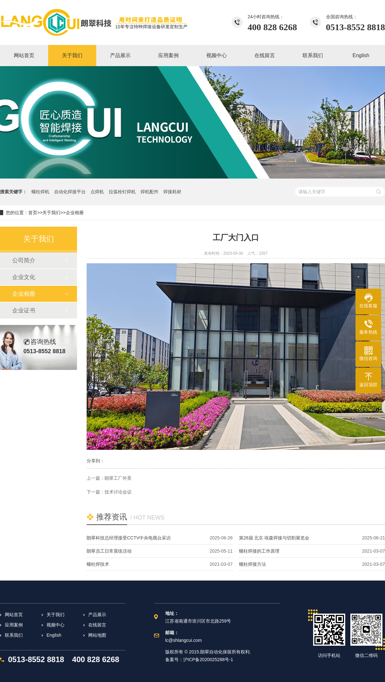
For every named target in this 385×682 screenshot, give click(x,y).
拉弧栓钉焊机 (122, 191)
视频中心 (55, 624)
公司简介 (23, 260)
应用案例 (14, 624)
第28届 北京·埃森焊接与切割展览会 (274, 537)
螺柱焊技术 (98, 564)
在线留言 (97, 624)
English (54, 635)
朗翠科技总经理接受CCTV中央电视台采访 (129, 537)
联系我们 (14, 635)
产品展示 (97, 614)
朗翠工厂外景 (118, 478)
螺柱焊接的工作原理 (259, 551)
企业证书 (23, 310)
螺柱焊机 (40, 191)
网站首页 (14, 614)
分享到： (96, 460)
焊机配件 (149, 191)
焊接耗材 (172, 191)
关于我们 (51, 212)
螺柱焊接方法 (252, 564)
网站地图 (97, 635)
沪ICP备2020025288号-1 (208, 659)
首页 (32, 212)
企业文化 (23, 277)
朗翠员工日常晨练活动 (109, 551)
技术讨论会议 (118, 491)
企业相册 (75, 212)
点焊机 (97, 191)
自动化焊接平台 (70, 191)
